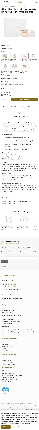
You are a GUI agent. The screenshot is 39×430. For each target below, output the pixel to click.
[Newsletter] (19, 257)
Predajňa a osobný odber (9, 364)
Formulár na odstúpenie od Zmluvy (12, 375)
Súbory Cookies (6, 381)
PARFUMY (3, 6)
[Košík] (37, 3)
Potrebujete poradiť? (19, 116)
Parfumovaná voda (21, 6)
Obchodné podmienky (8, 373)
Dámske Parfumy (11, 6)
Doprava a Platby (7, 344)
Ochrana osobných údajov (9, 379)
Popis (19, 113)
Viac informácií (26, 423)
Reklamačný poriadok (8, 377)
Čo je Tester (5, 348)
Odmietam (25, 427)
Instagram (6, 298)
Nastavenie (16, 427)
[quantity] (4, 99)
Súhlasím (6, 427)
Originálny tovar (6, 360)
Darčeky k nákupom (7, 362)
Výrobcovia (5, 350)
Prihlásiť (4, 261)
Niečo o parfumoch (7, 346)
